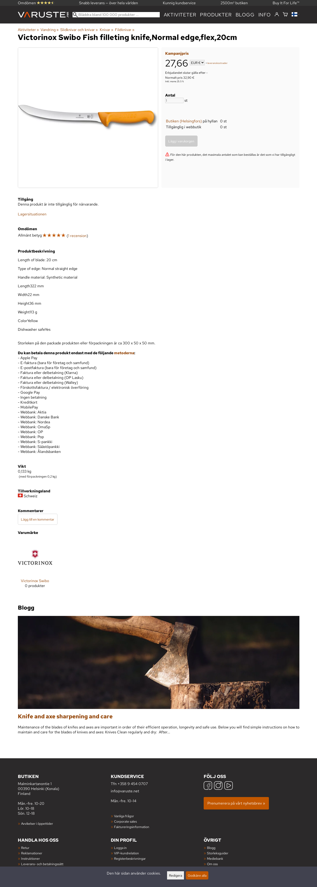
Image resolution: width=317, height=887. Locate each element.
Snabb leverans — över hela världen (108, 2)
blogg (245, 15)
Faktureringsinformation (131, 827)
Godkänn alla (197, 875)
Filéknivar (124, 29)
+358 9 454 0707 (133, 783)
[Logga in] (277, 14)
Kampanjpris (177, 53)
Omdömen (36, 2)
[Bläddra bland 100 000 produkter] (116, 15)
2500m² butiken (234, 2)
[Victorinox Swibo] (35, 567)
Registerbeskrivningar (130, 858)
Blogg (211, 847)
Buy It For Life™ (286, 2)
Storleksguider (217, 853)
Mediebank (215, 858)
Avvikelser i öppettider (37, 823)
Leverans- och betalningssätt (42, 864)
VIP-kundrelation (126, 853)
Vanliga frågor (124, 816)
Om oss (212, 864)
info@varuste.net (125, 791)
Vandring (50, 29)
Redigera (175, 875)
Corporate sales (125, 821)
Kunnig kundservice (179, 2)
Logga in (120, 847)
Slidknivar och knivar (79, 29)
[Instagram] (218, 786)
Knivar (106, 29)
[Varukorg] (285, 15)
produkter (216, 15)
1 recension (77, 235)
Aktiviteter (180, 15)
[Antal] (174, 100)
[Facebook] (208, 786)
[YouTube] (228, 786)
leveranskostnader (217, 63)
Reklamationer (31, 853)
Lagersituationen (32, 214)
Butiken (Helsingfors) (184, 121)
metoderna (124, 352)
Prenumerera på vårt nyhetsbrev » (236, 803)
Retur (25, 847)
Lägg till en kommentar (37, 519)
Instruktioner (30, 858)
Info (264, 15)
